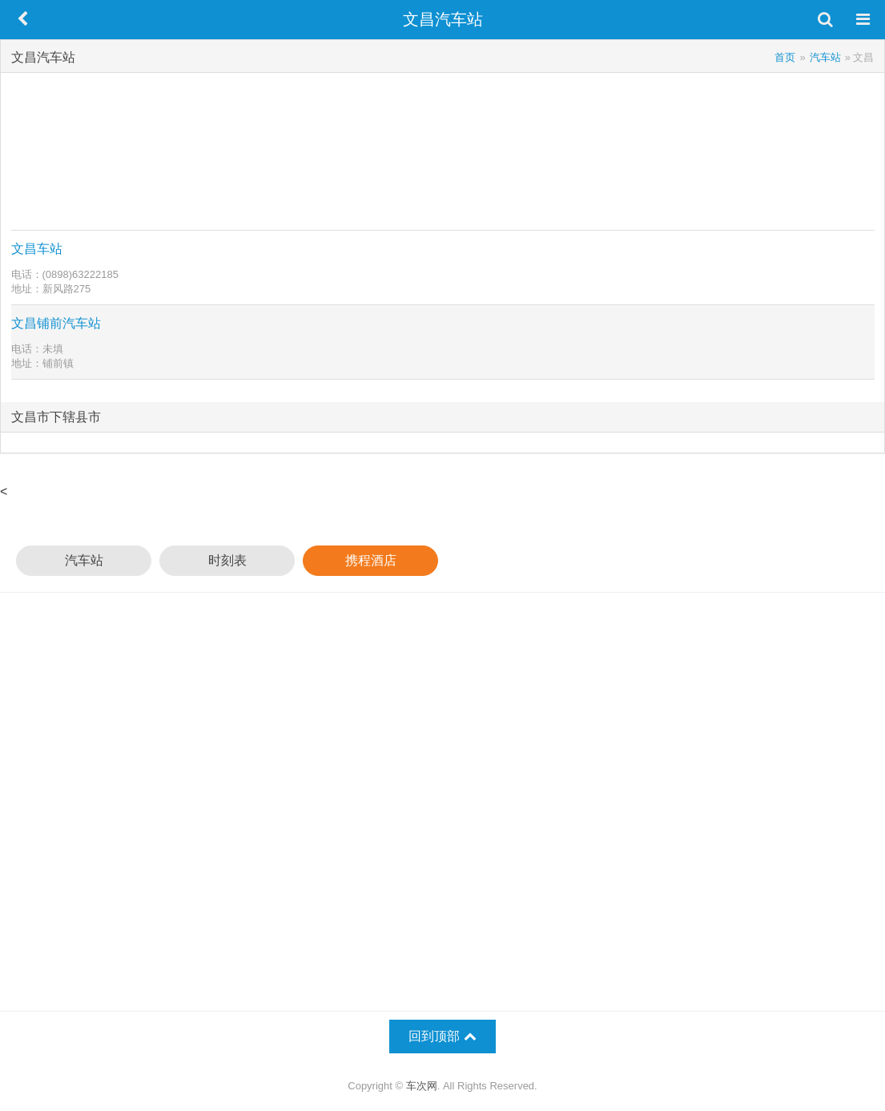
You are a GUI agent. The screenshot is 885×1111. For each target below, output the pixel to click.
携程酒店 (370, 560)
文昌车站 (36, 249)
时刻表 (227, 560)
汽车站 (84, 560)
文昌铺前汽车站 (56, 323)
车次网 (421, 1086)
